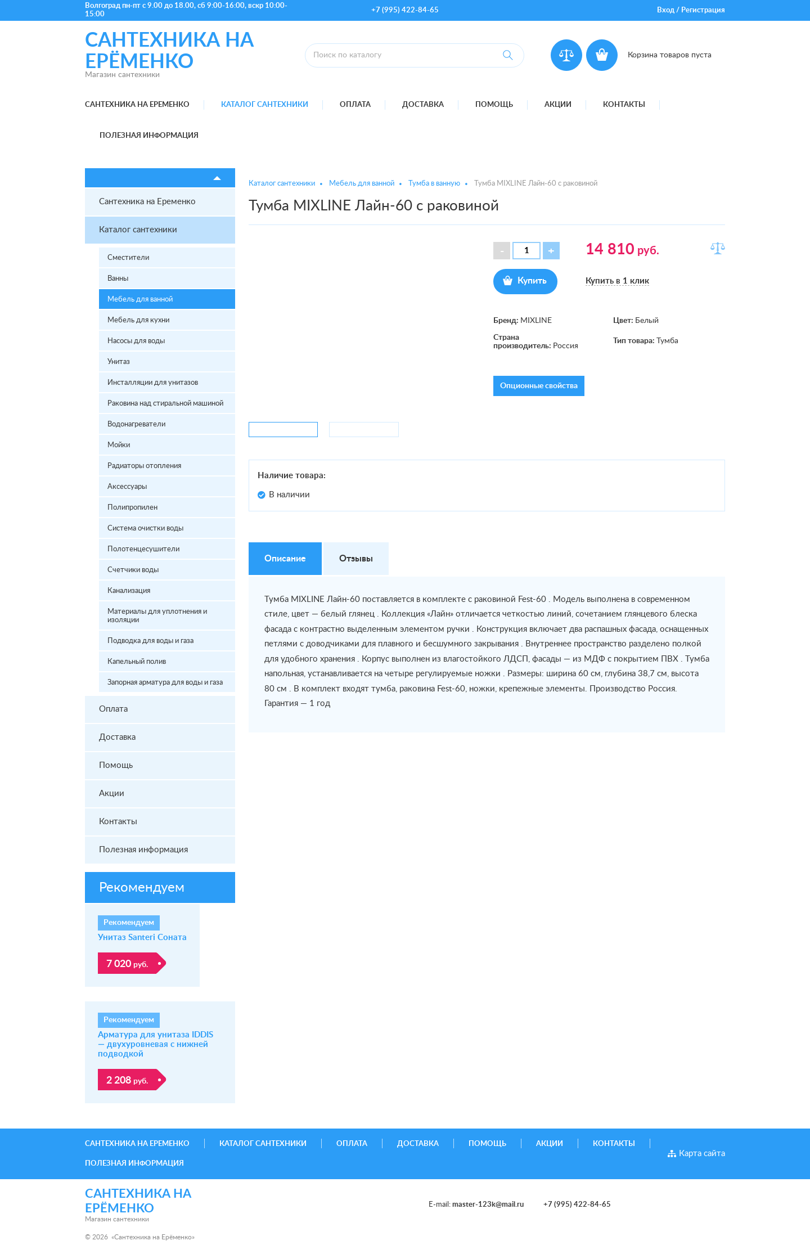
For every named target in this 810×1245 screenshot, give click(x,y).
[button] (551, 250)
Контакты (624, 105)
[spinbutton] (526, 250)
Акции (558, 105)
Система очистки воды (145, 528)
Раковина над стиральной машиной (165, 403)
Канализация (128, 591)
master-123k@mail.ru (488, 1204)
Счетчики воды (133, 570)
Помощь (494, 105)
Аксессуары (127, 487)
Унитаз (118, 362)
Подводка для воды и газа (150, 641)
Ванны (117, 278)
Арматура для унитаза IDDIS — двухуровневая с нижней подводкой (155, 1044)
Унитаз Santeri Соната (142, 937)
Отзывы (356, 558)
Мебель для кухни (138, 320)
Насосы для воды (136, 341)
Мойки (118, 445)
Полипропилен (132, 507)
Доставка (423, 105)
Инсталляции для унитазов (152, 382)
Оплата (355, 105)
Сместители (128, 258)
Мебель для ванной (140, 299)
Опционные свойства (539, 386)
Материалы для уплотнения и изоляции (157, 616)
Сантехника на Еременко (137, 105)
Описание (285, 558)
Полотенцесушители (143, 549)
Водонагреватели (136, 424)
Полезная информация (149, 136)
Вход (665, 10)
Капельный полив (136, 662)
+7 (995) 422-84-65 (405, 10)
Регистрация (703, 10)
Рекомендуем (141, 888)
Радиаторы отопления (144, 466)
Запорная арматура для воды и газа (165, 682)
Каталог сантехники (264, 105)
